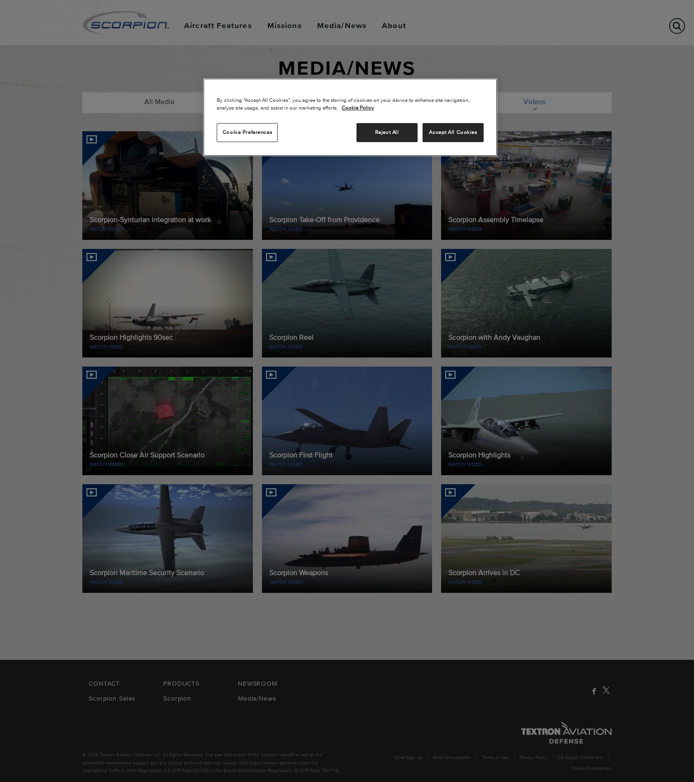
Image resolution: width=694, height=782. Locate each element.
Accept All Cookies (453, 132)
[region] (350, 117)
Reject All (387, 132)
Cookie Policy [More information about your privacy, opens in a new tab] (358, 107)
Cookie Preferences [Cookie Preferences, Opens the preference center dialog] (247, 132)
